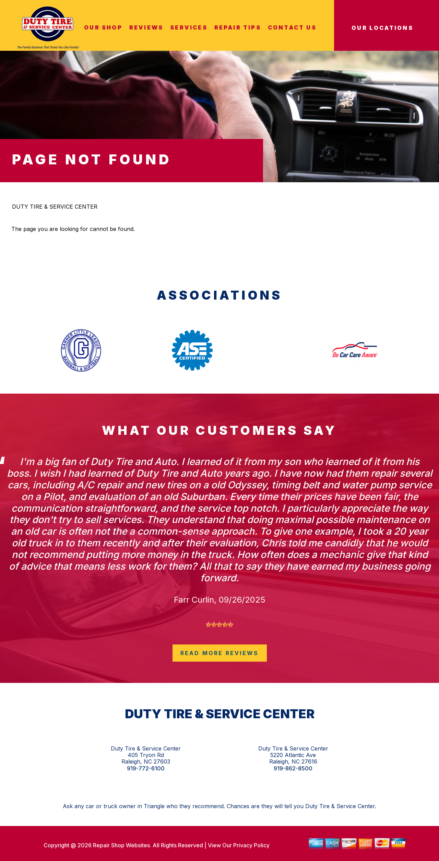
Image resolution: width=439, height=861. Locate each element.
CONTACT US (292, 27)
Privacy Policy (251, 845)
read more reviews (219, 653)
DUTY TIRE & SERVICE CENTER (54, 206)
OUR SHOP (103, 27)
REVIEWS (146, 27)
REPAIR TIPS (237, 27)
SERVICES (188, 27)
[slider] (219, 624)
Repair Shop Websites (121, 845)
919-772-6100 (146, 768)
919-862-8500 (293, 768)
